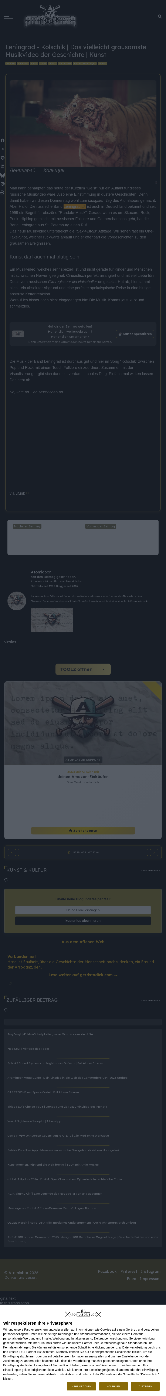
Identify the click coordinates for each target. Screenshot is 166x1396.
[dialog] (83, 1350)
